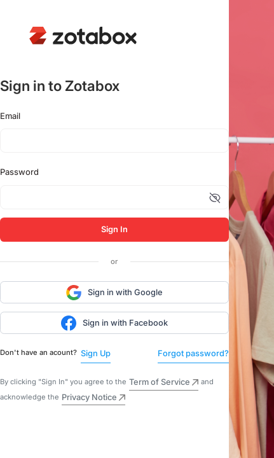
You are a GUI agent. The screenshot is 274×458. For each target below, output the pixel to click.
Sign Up (96, 353)
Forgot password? (193, 353)
